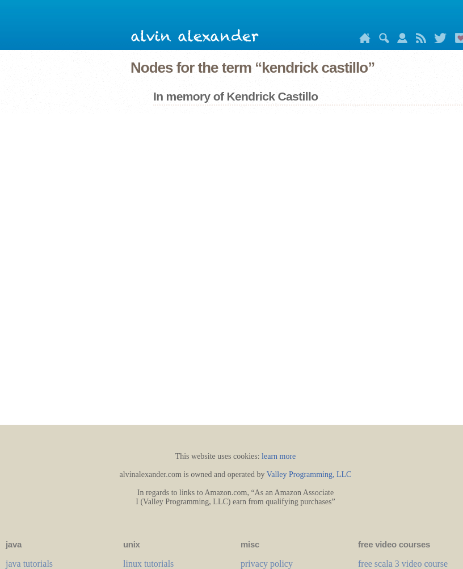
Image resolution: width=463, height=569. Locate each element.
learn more (279, 456)
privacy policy (267, 563)
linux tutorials (148, 563)
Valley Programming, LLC (309, 474)
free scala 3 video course (403, 563)
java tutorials (29, 563)
